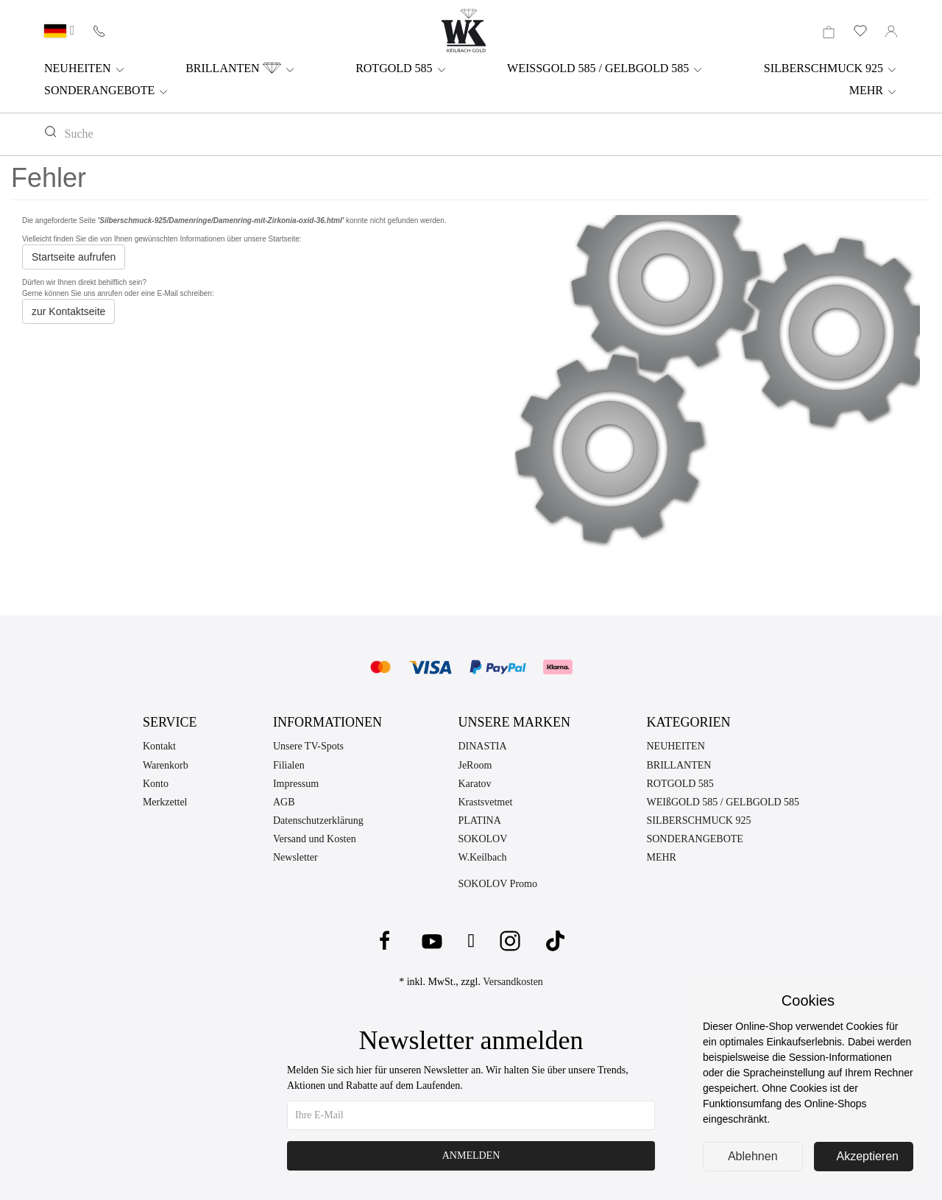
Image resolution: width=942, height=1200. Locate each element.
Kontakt (159, 746)
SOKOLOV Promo (497, 883)
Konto (156, 783)
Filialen (289, 765)
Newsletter (295, 857)
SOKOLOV (482, 838)
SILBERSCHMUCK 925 (831, 68)
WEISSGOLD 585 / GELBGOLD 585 (605, 68)
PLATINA (479, 820)
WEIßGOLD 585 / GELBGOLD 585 (722, 802)
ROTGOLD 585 (401, 68)
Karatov (474, 783)
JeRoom (475, 765)
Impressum (296, 783)
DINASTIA (482, 746)
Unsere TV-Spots (308, 746)
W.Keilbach (482, 857)
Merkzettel (165, 802)
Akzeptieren (868, 1156)
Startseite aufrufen (74, 257)
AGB (284, 802)
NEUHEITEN (85, 68)
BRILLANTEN (240, 68)
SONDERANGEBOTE (106, 90)
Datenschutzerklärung (318, 820)
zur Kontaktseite (68, 311)
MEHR (873, 90)
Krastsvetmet (485, 802)
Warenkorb (165, 765)
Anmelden (471, 1155)
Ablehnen (753, 1156)
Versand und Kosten (314, 838)
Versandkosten (513, 981)
